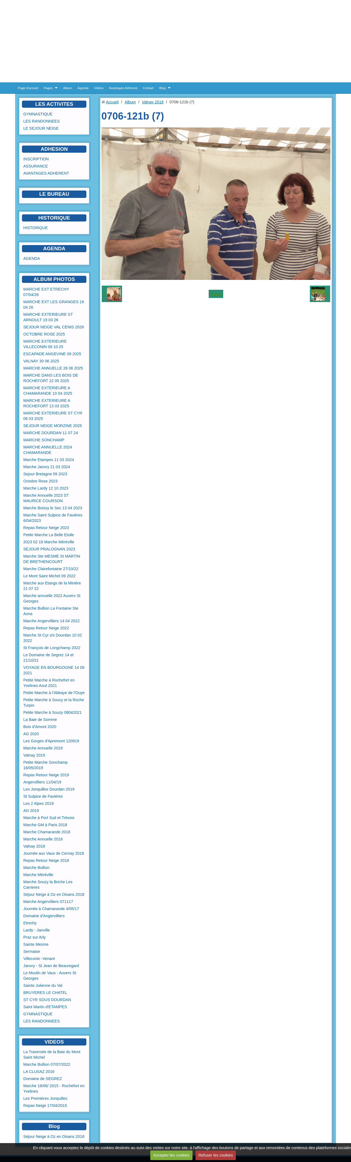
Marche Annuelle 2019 (43, 748)
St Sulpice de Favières (43, 796)
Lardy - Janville (36, 930)
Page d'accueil (28, 88)
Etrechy (30, 923)
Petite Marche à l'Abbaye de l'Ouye (54, 693)
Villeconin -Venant (39, 958)
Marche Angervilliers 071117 (48, 901)
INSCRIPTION (36, 159)
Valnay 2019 (34, 755)
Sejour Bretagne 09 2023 (45, 474)
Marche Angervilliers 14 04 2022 (51, 621)
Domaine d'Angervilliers (44, 916)
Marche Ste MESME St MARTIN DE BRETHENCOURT (51, 559)
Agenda (83, 88)
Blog (162, 88)
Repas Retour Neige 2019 (46, 775)
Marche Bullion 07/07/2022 (46, 1064)
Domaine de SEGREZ (42, 1078)
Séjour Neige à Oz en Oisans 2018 (53, 894)
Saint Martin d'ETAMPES (45, 1007)
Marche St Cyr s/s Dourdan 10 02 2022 (52, 638)
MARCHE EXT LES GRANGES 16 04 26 (53, 304)
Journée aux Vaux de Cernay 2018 (53, 853)
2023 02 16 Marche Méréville (48, 542)
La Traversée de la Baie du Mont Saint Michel (51, 1054)
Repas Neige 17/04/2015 (45, 1105)
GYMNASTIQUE (37, 114)
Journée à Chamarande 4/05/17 (51, 909)
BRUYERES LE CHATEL (45, 992)
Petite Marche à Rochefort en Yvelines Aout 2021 (49, 683)
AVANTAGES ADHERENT (46, 173)
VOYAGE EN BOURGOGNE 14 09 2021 (53, 670)
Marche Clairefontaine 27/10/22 (50, 569)
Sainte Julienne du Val (42, 985)
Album (67, 88)
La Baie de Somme (40, 719)
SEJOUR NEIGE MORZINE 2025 (52, 426)
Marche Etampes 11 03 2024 (48, 460)
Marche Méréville (38, 875)
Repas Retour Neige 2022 (46, 628)
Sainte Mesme (36, 944)
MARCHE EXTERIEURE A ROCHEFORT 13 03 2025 (46, 403)
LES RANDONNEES (41, 121)
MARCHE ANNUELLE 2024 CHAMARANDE (47, 450)
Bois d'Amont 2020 (39, 727)
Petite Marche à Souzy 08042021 (52, 712)
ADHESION (54, 149)
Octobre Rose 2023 (40, 481)
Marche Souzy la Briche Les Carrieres (47, 885)
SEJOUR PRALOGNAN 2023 (49, 549)
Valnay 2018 (34, 846)
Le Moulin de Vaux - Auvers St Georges (49, 976)
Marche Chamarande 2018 (46, 832)
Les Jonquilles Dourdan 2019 (48, 789)
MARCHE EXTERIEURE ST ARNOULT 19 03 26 (48, 317)
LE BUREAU (54, 194)
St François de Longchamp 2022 (51, 648)
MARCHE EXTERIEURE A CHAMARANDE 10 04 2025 (47, 391)
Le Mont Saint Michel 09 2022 (49, 576)
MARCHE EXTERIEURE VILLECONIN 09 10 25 (45, 344)
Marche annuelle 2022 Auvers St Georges (51, 598)
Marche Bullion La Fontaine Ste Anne (50, 611)
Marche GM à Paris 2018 (45, 825)
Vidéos (99, 88)
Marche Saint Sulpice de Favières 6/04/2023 (52, 518)
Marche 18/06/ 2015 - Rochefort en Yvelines (53, 1088)
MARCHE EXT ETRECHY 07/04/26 (46, 292)
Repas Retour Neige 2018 (46, 860)
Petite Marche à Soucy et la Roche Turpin (53, 703)
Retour (216, 294)
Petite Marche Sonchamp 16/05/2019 (45, 765)
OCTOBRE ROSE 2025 (44, 334)
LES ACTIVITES (54, 104)
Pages (48, 88)
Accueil (112, 102)
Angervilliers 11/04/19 (42, 782)
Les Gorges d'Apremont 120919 (51, 741)
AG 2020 (31, 734)
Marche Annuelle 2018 (43, 839)
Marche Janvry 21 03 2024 (46, 467)
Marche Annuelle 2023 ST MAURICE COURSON (46, 498)
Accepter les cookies (171, 1155)
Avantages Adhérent (123, 88)
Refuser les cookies (216, 1155)
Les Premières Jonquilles (45, 1098)
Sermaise (31, 951)
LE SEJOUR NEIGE (41, 128)
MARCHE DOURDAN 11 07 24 (50, 433)
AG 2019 (31, 810)
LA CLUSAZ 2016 (39, 1071)
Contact (148, 88)
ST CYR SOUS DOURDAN (47, 1000)
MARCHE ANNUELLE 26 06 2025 (53, 368)
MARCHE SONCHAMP (43, 440)
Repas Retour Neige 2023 (46, 527)
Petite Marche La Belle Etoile (48, 535)
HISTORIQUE (54, 218)
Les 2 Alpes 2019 (38, 803)
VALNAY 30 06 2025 (41, 361)
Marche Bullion (36, 867)
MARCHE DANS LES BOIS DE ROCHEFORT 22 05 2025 (50, 378)
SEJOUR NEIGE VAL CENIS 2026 (53, 327)
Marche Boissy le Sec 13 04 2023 (52, 508)
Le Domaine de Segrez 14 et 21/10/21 (48, 658)
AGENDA (31, 258)
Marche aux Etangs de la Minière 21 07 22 (52, 586)
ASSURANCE (35, 166)
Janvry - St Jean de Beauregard (51, 966)
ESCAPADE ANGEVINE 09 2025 (52, 354)
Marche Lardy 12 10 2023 (45, 488)
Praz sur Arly (34, 937)
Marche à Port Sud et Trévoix (48, 818)
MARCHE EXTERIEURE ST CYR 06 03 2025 (52, 416)
